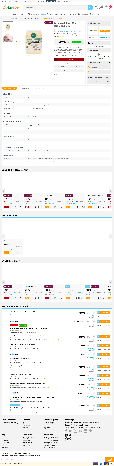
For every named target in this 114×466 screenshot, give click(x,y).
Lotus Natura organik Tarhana (18, 366)
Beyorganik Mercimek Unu (95, 195)
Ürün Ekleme (26, 439)
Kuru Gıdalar (22, 18)
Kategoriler (5, 446)
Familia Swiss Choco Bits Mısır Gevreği (21, 374)
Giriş (24, 422)
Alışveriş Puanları (7, 444)
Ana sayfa (4, 18)
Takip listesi (26, 425)
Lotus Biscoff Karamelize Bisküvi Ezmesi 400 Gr (24, 312)
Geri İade (46, 425)
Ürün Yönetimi (27, 440)
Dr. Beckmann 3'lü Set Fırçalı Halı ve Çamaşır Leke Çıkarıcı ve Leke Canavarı (32, 397)
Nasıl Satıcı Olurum (28, 437)
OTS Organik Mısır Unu (10, 240)
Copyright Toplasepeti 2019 (19, 463)
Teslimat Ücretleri (49, 424)
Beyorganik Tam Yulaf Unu (52, 195)
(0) (68, 31)
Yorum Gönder (77, 31)
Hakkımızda (5, 437)
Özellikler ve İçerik (9, 88)
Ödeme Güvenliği (49, 429)
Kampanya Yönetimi (28, 444)
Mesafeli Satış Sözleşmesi (51, 437)
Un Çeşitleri (31, 18)
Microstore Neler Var (29, 442)
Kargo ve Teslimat (49, 422)
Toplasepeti (10, 203)
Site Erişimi (5, 447)
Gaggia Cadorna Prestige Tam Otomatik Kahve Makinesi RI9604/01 (29, 328)
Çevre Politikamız (6, 439)
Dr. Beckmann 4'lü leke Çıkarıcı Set (20, 358)
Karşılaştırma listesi (28, 427)
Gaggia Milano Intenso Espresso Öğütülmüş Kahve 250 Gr (27, 335)
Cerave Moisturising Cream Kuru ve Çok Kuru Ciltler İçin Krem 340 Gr (30, 408)
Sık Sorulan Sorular (49, 445)
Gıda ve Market (13, 18)
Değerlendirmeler (39, 88)
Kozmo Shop (72, 294)
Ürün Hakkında (24, 88)
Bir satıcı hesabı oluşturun (9, 422)
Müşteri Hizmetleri (49, 447)
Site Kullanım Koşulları (50, 439)
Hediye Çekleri (6, 442)
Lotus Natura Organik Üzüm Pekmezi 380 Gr (23, 344)
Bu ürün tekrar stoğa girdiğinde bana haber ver (67, 63)
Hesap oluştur (27, 424)
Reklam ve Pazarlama (29, 446)
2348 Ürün (104, 33)
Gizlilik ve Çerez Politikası (51, 440)
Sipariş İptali (47, 427)
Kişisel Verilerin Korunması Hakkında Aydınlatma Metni (52, 443)
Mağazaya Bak (104, 30)
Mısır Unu (39, 18)
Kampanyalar (5, 440)
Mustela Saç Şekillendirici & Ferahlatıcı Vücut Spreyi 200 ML (28, 383)
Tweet (55, 74)
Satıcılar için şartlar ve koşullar (10, 424)
